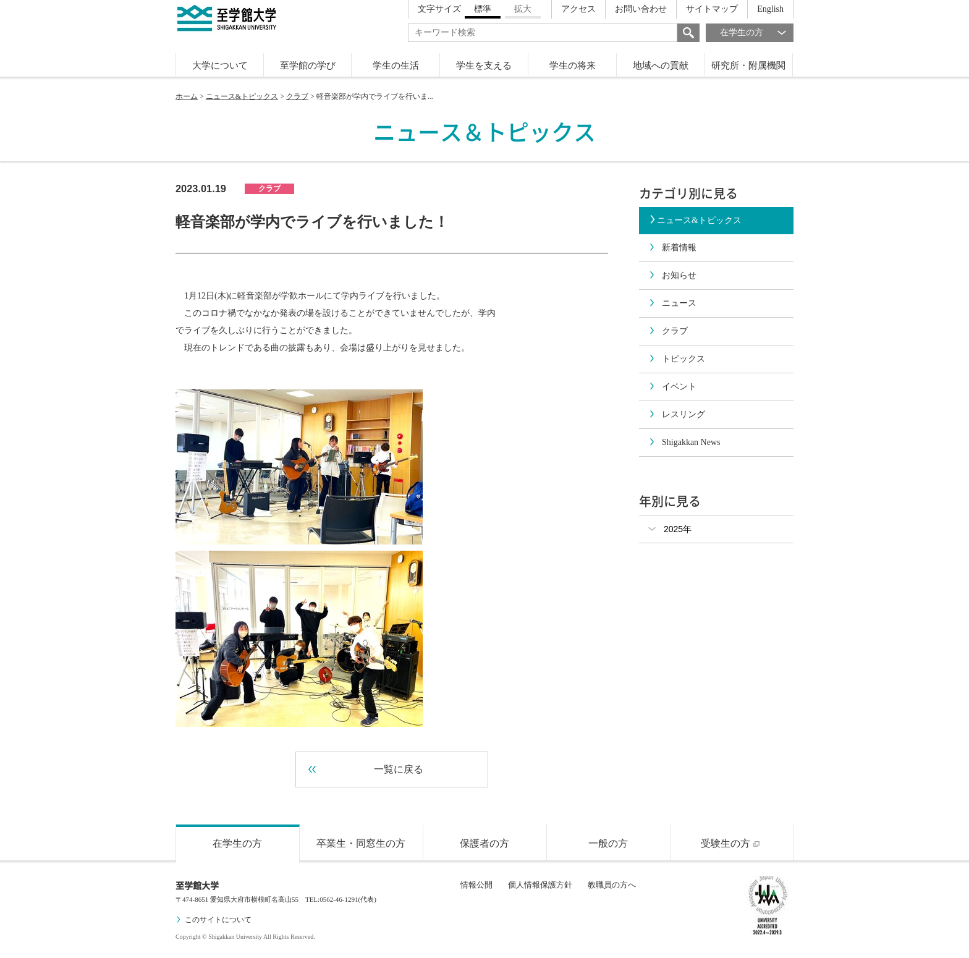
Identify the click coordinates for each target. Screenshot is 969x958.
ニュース (672, 303)
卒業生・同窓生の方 (360, 843)
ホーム (187, 96)
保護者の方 (484, 843)
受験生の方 (732, 843)
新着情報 (672, 247)
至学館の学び (308, 65)
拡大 (522, 9)
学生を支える (484, 65)
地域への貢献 (660, 65)
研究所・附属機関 (748, 65)
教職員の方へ (612, 884)
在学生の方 (756, 32)
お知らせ (672, 275)
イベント (672, 386)
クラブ (297, 96)
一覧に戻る (365, 769)
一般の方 (608, 843)
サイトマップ (712, 9)
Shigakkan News (684, 442)
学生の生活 (396, 65)
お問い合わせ (641, 9)
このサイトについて (214, 919)
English (770, 9)
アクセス (578, 9)
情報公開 (476, 884)
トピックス (676, 358)
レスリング (676, 414)
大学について (220, 65)
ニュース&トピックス (242, 96)
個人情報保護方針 (540, 884)
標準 (482, 9)
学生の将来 (572, 65)
